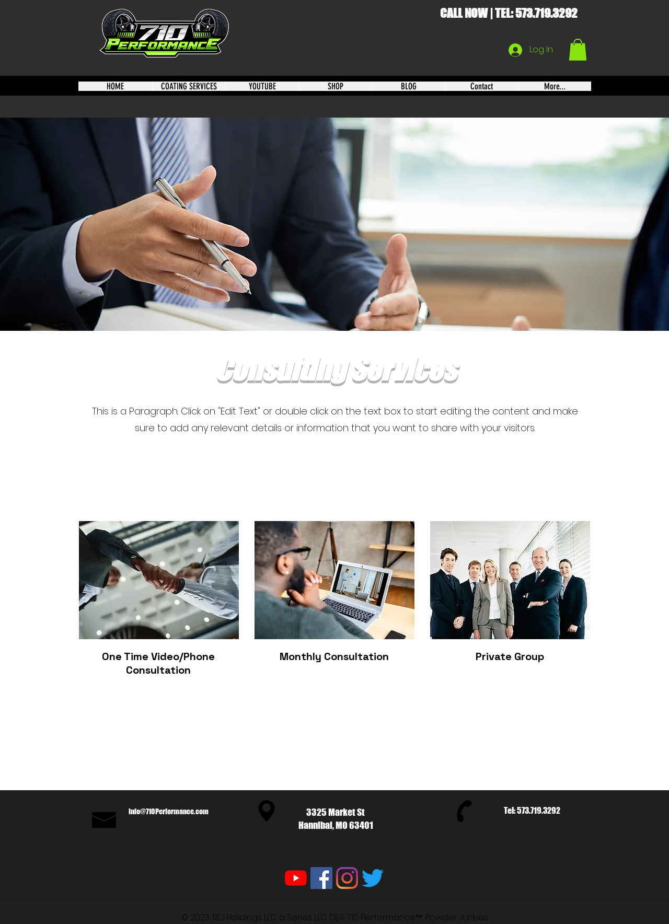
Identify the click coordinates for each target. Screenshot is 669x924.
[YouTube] (296, 878)
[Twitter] (373, 878)
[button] (578, 50)
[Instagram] (347, 878)
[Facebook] (321, 878)
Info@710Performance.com (169, 811)
